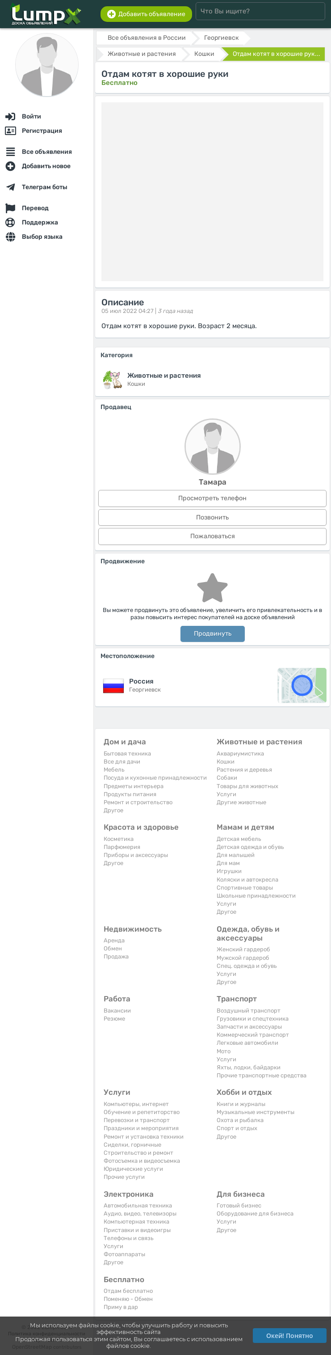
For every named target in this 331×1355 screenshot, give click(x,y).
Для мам (228, 863)
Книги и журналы (241, 1104)
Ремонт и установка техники (144, 1136)
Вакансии (117, 1010)
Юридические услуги (133, 1168)
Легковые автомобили (247, 1042)
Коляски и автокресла (247, 879)
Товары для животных (247, 786)
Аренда (114, 940)
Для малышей (236, 855)
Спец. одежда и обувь (247, 965)
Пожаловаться (212, 536)
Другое (113, 810)
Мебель (114, 769)
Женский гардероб (243, 949)
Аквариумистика (240, 753)
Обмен (113, 948)
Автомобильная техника (138, 1205)
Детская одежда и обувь (250, 847)
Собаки (227, 777)
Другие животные (241, 802)
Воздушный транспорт (249, 1010)
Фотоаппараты (124, 1254)
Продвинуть (212, 633)
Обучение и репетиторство (142, 1112)
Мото (223, 1051)
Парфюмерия (122, 847)
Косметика (119, 839)
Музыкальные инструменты (255, 1112)
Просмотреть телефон (212, 498)
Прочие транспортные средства (261, 1075)
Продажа (116, 956)
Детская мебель (239, 839)
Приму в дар (121, 1307)
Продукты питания (130, 794)
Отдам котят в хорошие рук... (276, 54)
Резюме (114, 1018)
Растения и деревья (244, 769)
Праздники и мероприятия (141, 1128)
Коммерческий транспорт (253, 1034)
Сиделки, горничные (132, 1144)
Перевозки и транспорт (137, 1120)
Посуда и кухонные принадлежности (155, 777)
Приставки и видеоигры (137, 1230)
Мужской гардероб (243, 957)
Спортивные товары (245, 887)
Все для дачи (122, 761)
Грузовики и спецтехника (253, 1018)
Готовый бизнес (239, 1205)
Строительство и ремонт (138, 1152)
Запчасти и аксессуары (249, 1026)
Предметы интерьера (133, 786)
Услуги (226, 794)
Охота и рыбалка (240, 1120)
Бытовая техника (127, 753)
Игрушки (229, 871)
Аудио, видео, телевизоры (140, 1213)
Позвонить (212, 517)
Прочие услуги (124, 1176)
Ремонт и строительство (138, 802)
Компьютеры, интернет (136, 1104)
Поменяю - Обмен (128, 1299)
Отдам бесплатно (128, 1290)
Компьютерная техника (136, 1221)
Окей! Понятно (289, 1335)
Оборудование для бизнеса (255, 1213)
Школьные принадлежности (256, 895)
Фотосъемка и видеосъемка (142, 1160)
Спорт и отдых (237, 1128)
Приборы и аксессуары (136, 855)
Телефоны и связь (129, 1238)
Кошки (226, 761)
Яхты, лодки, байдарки (249, 1067)
